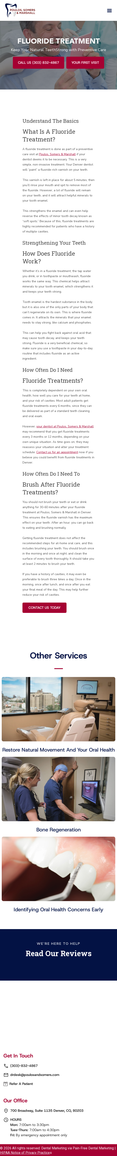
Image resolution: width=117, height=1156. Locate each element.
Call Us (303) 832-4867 (38, 62)
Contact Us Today (44, 607)
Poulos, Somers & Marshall (57, 154)
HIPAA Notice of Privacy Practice (25, 1153)
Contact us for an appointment (57, 452)
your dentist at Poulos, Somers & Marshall (65, 426)
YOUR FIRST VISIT (85, 62)
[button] (109, 10)
